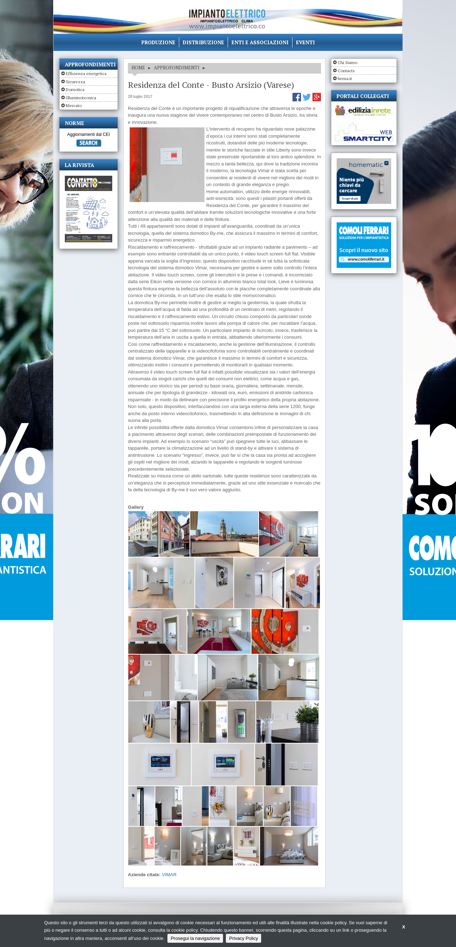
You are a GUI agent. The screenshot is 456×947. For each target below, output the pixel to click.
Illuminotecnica (81, 97)
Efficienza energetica (86, 73)
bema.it (345, 78)
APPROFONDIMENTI (177, 67)
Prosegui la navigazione (195, 938)
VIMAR (169, 874)
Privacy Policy (243, 938)
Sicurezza (75, 81)
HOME (138, 67)
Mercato (74, 105)
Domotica (75, 89)
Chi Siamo (347, 62)
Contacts (346, 70)
